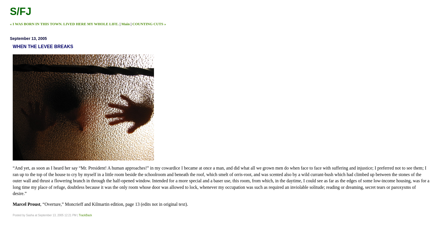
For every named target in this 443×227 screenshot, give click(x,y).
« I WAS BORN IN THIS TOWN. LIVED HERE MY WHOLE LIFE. (64, 24)
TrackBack (85, 215)
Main (125, 24)
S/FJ (20, 11)
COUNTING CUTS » (149, 24)
